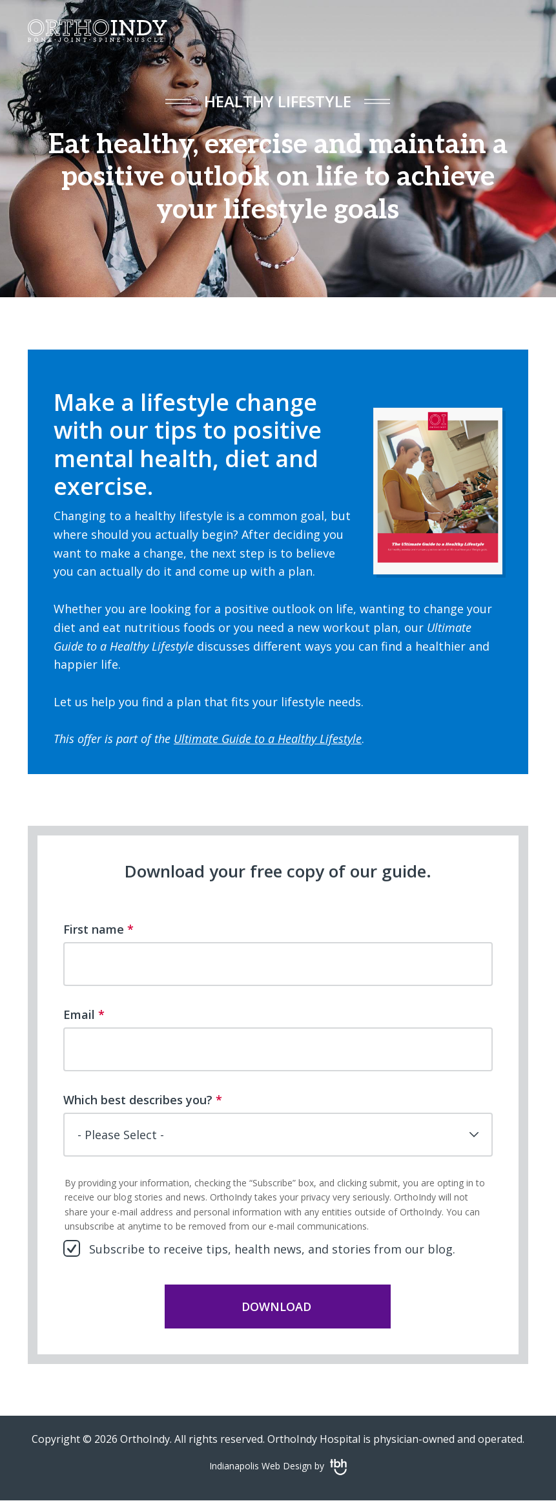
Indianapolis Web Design (260, 1466)
